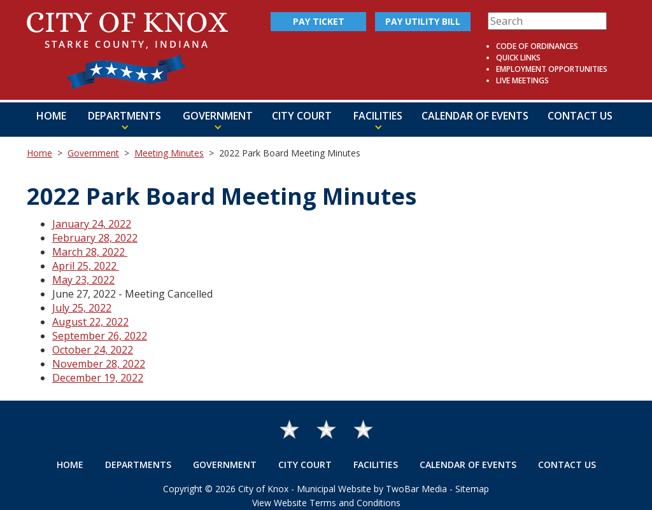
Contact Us (580, 116)
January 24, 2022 (91, 224)
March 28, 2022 (89, 252)
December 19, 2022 (97, 378)
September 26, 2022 (99, 336)
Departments (138, 464)
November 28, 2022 (98, 364)
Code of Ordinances (537, 46)
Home (51, 116)
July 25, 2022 (81, 308)
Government (93, 153)
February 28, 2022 (95, 238)
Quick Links (518, 57)
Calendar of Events (475, 116)
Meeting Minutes (169, 153)
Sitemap (472, 489)
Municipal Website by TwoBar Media (372, 489)
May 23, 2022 (83, 280)
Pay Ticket (318, 21)
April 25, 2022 (85, 266)
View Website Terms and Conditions (326, 503)
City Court (302, 116)
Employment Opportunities (551, 69)
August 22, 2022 (90, 322)
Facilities (375, 464)
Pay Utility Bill (422, 21)
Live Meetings (522, 80)
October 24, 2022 (92, 350)
